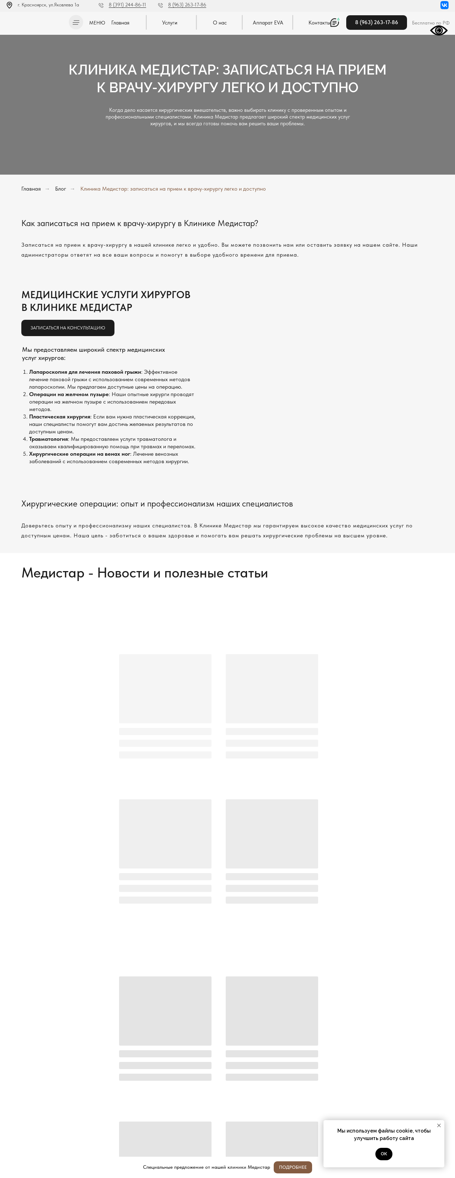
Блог (60, 188)
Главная (31, 188)
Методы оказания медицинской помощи (42, 1137)
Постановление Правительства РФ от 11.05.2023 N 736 (41, 1127)
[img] (35, 21)
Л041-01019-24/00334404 (30, 1109)
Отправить (162, 1091)
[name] (290, 1030)
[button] (76, 22)
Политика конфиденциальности (35, 1116)
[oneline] (290, 1066)
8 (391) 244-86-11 (127, 4)
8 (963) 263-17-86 (187, 4)
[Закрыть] (444, 1167)
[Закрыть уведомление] (439, 1125)
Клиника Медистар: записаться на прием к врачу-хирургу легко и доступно (173, 188)
